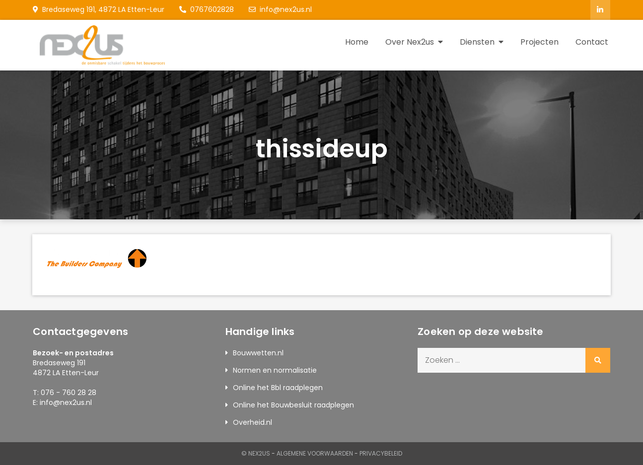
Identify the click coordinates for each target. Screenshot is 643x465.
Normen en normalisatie (275, 370)
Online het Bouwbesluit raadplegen (293, 405)
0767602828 (206, 9)
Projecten (539, 42)
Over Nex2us (409, 42)
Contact (591, 42)
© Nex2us (255, 453)
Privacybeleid (380, 453)
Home (356, 42)
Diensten (477, 42)
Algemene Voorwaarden (315, 453)
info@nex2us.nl (280, 9)
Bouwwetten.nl (258, 353)
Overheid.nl (252, 422)
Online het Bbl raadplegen (278, 388)
